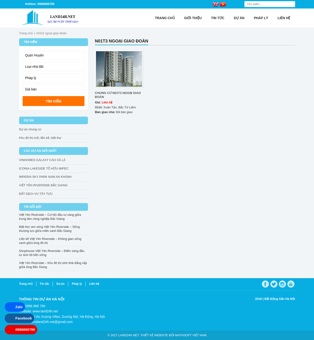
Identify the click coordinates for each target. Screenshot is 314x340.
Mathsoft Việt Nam (190, 335)
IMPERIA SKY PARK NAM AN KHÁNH (45, 176)
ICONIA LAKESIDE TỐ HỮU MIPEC (44, 168)
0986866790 (25, 329)
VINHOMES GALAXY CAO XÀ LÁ (42, 160)
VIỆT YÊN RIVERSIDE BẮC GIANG (43, 185)
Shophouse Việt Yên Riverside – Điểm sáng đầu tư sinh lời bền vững (51, 253)
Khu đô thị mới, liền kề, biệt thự (40, 138)
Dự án (239, 18)
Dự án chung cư (30, 129)
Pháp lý (261, 18)
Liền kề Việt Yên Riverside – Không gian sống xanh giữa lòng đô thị (50, 241)
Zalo (19, 307)
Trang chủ (165, 18)
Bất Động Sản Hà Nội (279, 299)
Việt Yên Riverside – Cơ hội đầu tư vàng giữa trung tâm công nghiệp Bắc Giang (50, 217)
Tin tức (217, 18)
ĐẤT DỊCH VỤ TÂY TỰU (36, 194)
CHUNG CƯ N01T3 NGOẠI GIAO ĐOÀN (118, 95)
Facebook (23, 318)
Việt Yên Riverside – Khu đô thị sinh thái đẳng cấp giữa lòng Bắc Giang (53, 265)
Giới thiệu (193, 18)
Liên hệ (284, 18)
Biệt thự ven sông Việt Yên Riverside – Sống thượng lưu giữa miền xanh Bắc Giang (49, 229)
